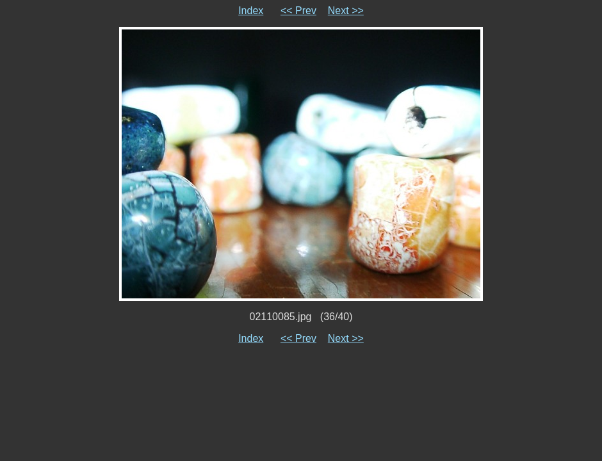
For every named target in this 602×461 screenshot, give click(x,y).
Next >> (346, 10)
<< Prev (298, 10)
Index (250, 10)
